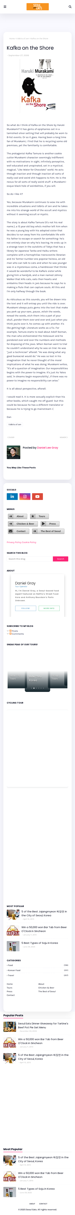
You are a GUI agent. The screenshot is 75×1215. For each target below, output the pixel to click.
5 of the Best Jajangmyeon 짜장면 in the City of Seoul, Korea (44, 913)
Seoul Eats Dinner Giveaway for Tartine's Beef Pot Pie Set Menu (43, 1025)
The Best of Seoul (51, 531)
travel (38, 975)
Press (52, 523)
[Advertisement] (17, 845)
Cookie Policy (29, 542)
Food (38, 965)
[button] (31, 688)
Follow (25, 608)
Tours (42, 516)
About (20, 516)
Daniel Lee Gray (47, 448)
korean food (38, 970)
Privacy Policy (14, 542)
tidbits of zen (22, 38)
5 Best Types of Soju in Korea (39, 943)
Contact (21, 531)
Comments (16, 633)
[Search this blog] (30, 558)
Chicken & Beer (25, 523)
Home (12, 38)
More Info (49, 608)
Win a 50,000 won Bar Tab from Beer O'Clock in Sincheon (44, 929)
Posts (13, 631)
